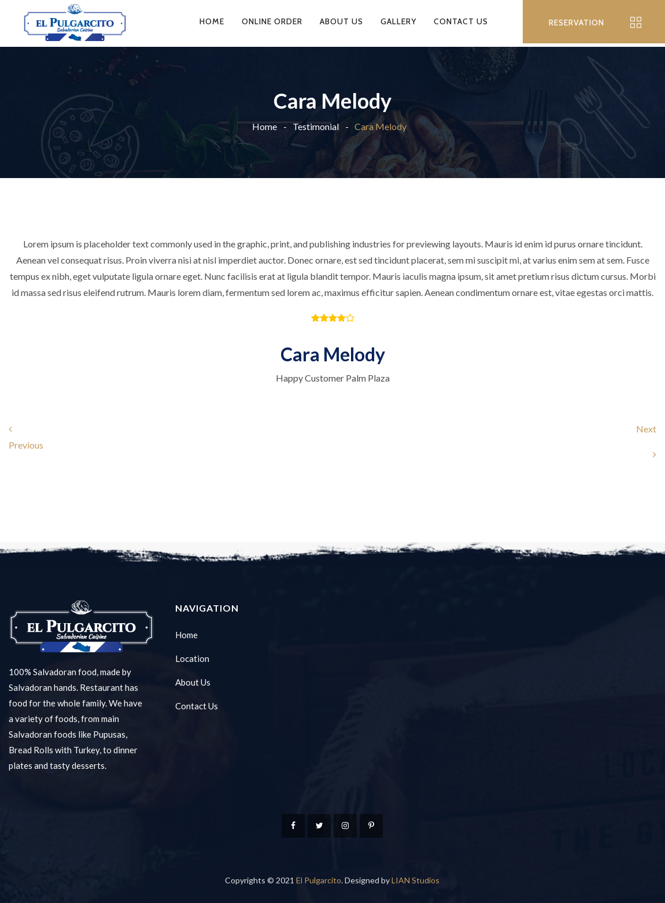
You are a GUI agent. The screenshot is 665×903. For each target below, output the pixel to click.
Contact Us (461, 21)
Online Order (272, 21)
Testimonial (316, 126)
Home (212, 21)
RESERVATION (576, 22)
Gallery (398, 21)
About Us (341, 21)
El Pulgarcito (318, 880)
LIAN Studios (415, 880)
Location (192, 658)
